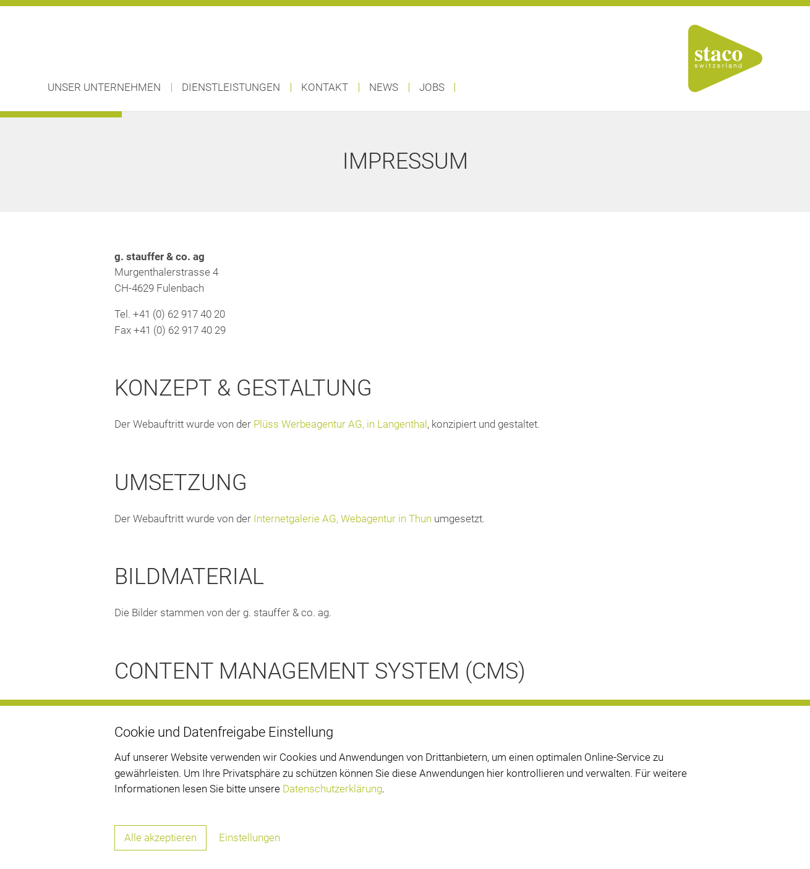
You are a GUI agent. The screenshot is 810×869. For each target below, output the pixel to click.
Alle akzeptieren (160, 837)
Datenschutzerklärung (332, 788)
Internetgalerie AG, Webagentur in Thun (343, 518)
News (383, 87)
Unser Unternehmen (104, 87)
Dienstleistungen (231, 87)
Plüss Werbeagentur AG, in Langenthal (340, 424)
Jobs (432, 87)
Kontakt (324, 87)
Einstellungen (249, 837)
